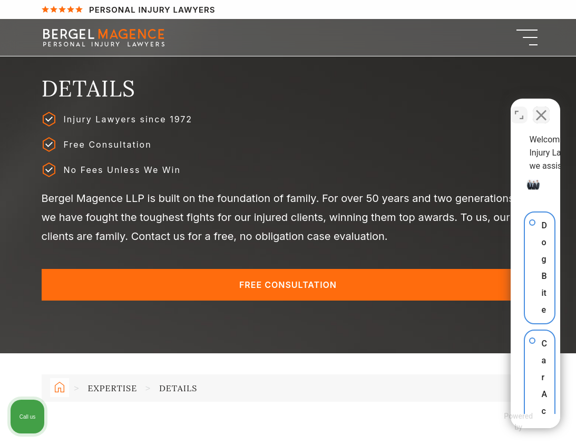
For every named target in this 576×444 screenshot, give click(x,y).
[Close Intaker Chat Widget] (541, 107)
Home (57, 389)
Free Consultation (288, 284)
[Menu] (527, 37)
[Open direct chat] (519, 107)
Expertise (113, 388)
